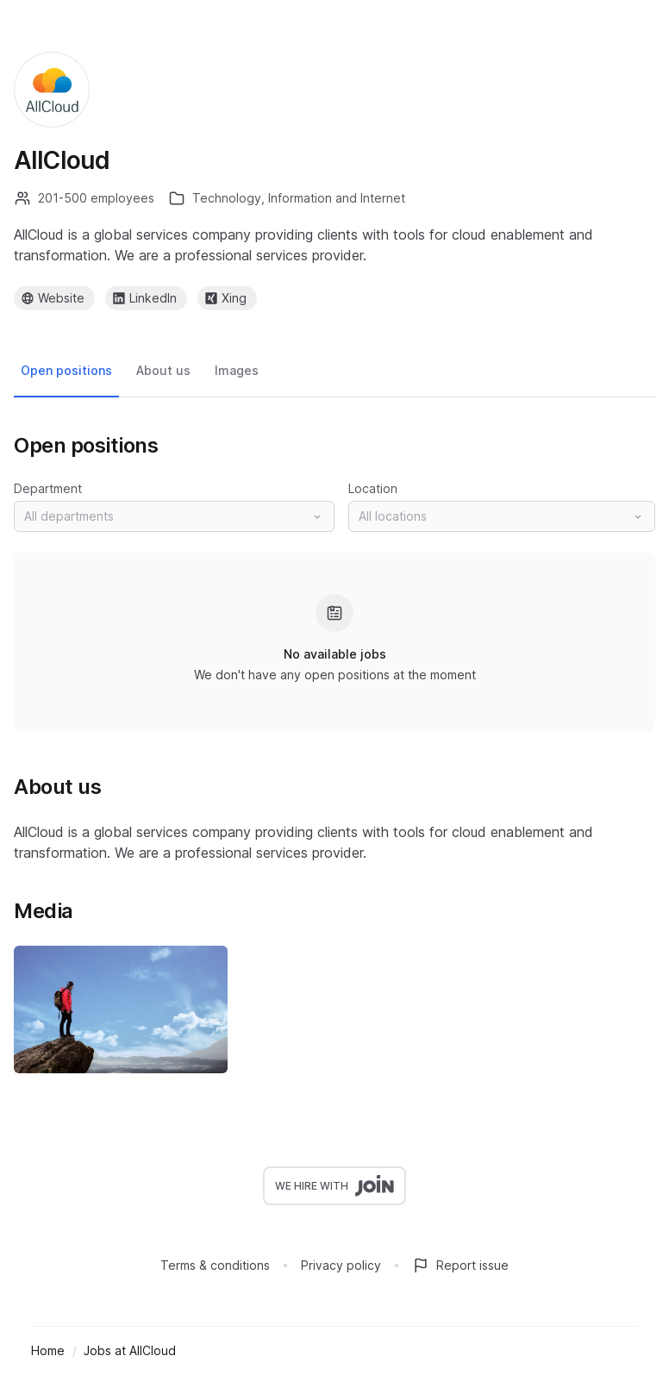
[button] (174, 516)
